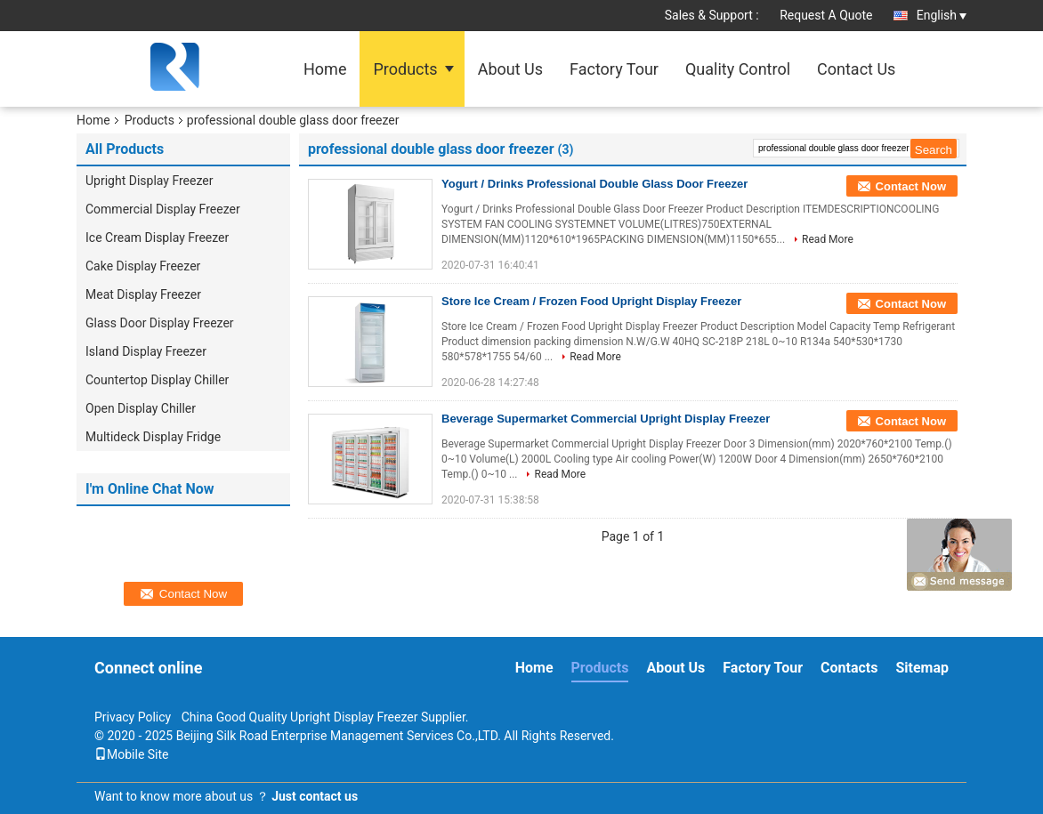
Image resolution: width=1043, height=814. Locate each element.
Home (324, 69)
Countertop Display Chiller (157, 380)
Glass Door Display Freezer (159, 323)
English (941, 15)
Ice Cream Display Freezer (157, 237)
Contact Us (856, 69)
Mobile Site (131, 754)
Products (405, 69)
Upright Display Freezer (149, 180)
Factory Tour (614, 69)
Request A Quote (826, 15)
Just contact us (314, 796)
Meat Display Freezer (143, 294)
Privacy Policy (132, 717)
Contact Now (911, 186)
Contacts (849, 667)
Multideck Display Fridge (153, 437)
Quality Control (737, 69)
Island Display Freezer (145, 351)
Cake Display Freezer (142, 266)
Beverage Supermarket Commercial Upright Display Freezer (605, 418)
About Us (510, 69)
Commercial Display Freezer (162, 209)
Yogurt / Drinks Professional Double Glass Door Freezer (594, 183)
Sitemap (922, 667)
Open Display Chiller (140, 408)
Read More (827, 239)
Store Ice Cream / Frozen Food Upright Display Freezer (591, 301)
